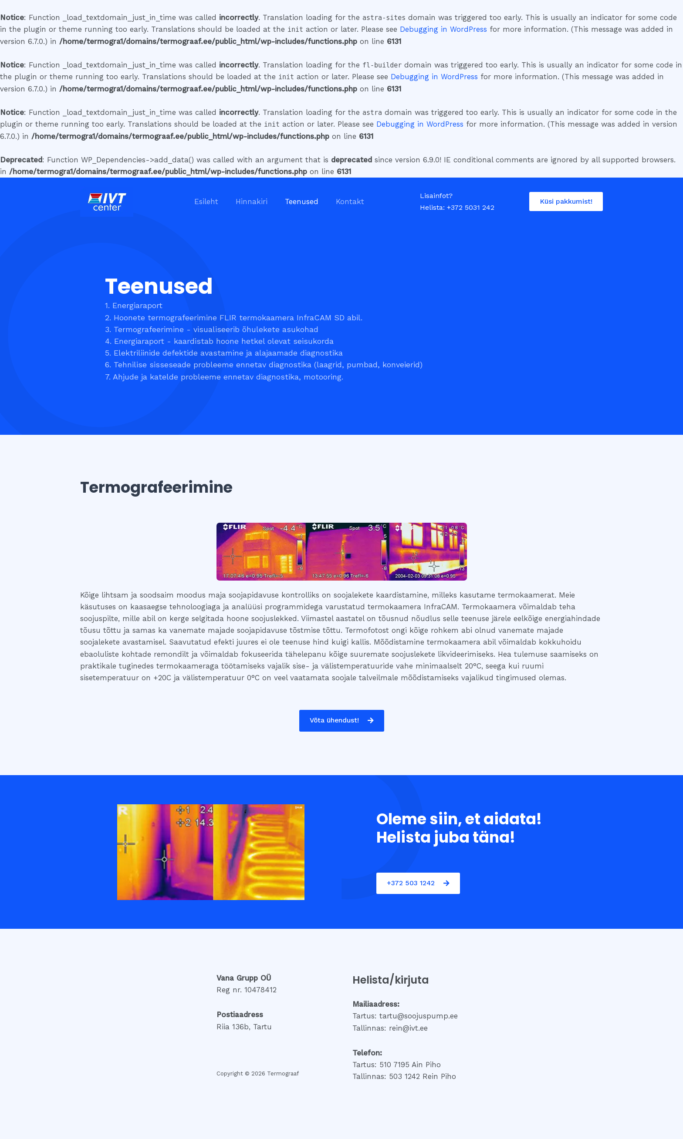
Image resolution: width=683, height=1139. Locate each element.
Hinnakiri (248, 201)
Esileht (205, 201)
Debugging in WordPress (443, 29)
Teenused (295, 201)
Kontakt (341, 201)
